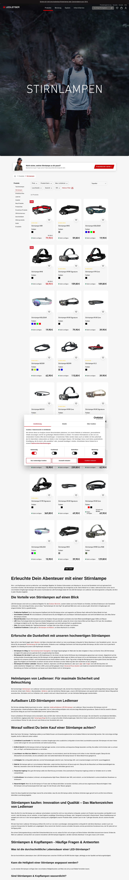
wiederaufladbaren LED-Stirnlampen (61, 557)
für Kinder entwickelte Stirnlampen (34, 789)
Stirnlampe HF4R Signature (67, 351)
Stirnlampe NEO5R (37, 213)
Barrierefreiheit (71, 846)
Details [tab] (64, 424)
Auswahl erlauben (64, 460)
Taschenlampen (19, 36)
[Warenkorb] (121, 8)
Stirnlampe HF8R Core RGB (94, 397)
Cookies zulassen (90, 460)
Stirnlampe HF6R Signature (67, 167)
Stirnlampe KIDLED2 (38, 305)
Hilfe (125, 5)
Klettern (28, 541)
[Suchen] (111, 8)
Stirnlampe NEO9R (64, 213)
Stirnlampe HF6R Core (93, 351)
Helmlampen (26, 539)
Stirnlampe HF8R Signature (67, 122)
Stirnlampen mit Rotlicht (46, 477)
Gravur (42, 851)
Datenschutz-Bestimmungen (41, 443)
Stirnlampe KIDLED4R (93, 76)
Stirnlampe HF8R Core (66, 259)
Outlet (17, 73)
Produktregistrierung (105, 5)
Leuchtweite (37, 38)
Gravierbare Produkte (21, 60)
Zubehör (17, 50)
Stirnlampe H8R (37, 76)
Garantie (115, 5)
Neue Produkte (19, 53)
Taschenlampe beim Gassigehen (41, 501)
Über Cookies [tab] (91, 424)
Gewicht (48, 38)
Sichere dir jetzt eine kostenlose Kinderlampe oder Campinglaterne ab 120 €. (64, 2)
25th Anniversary (20, 63)
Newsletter (43, 854)
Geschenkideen (19, 66)
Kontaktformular (23, 851)
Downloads (43, 849)
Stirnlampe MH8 (37, 122)
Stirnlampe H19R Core (66, 305)
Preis (34, 33)
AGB (67, 839)
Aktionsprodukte (19, 70)
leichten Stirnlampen (24, 776)
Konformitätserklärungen (48, 858)
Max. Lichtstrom (61, 33)
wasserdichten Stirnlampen (31, 734)
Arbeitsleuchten (19, 43)
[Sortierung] (99, 33)
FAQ (41, 856)
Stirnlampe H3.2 (91, 213)
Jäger (81, 513)
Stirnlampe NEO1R (37, 259)
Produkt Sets (18, 56)
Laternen (17, 46)
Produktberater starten (104, 16)
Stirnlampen (18, 40)
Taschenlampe (31, 494)
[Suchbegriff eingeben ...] (100, 8)
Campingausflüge (39, 568)
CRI (58, 38)
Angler (88, 513)
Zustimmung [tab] (37, 424)
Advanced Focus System (72, 516)
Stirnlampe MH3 (64, 397)
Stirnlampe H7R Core (92, 122)
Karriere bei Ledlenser (47, 842)
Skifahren (45, 541)
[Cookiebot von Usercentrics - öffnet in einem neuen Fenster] (95, 418)
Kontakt (121, 5)
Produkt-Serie (46, 33)
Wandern (37, 492)
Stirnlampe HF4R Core (93, 167)
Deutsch (111, 874)
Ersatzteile (18, 76)
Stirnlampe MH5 (64, 76)
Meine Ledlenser (45, 839)
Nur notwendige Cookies (39, 460)
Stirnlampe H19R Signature (41, 351)
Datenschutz (70, 844)
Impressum (70, 842)
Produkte (16, 33)
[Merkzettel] (117, 8)
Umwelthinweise (71, 849)
